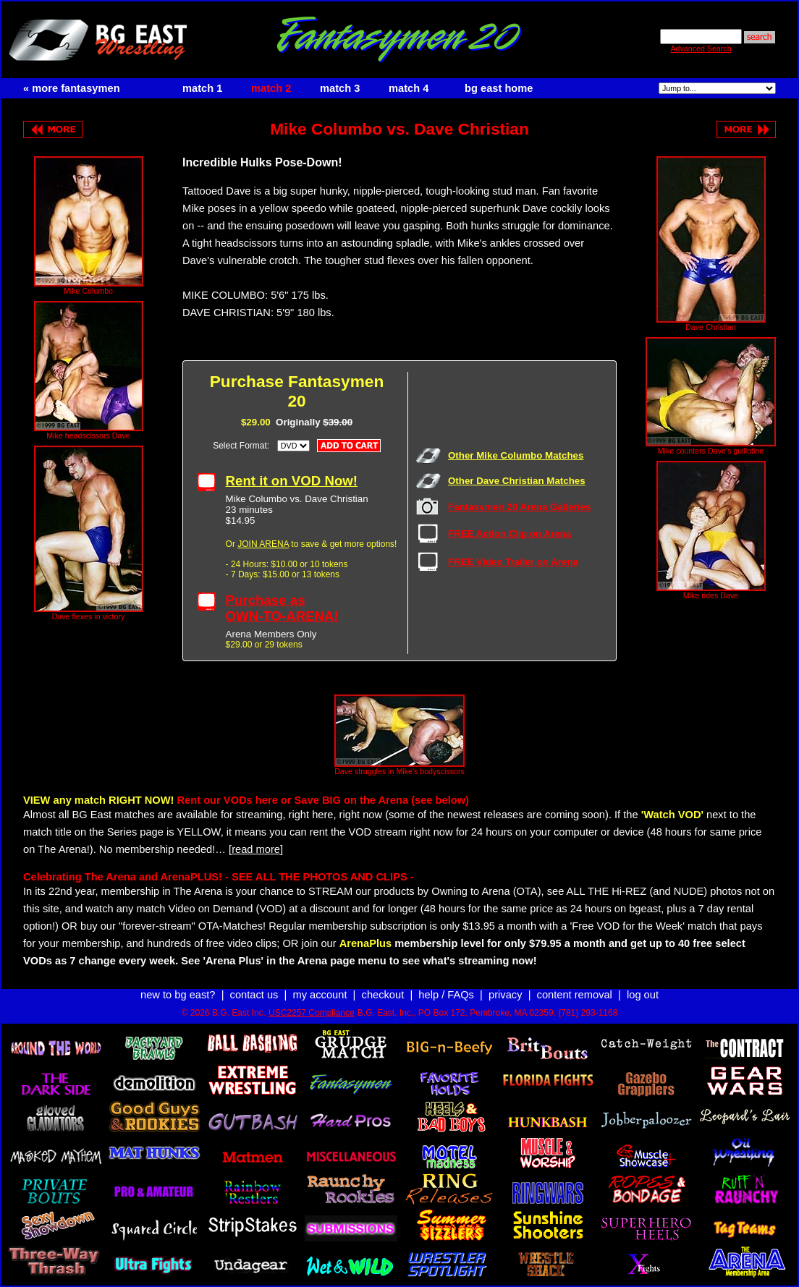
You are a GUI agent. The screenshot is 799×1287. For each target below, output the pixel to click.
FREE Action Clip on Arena (509, 533)
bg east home (499, 88)
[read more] (256, 849)
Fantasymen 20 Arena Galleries (519, 506)
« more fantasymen (71, 88)
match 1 (202, 88)
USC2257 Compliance (312, 1013)
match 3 (340, 88)
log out (643, 995)
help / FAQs (446, 995)
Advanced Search (700, 48)
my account (320, 995)
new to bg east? (177, 995)
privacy (505, 995)
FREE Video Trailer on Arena (513, 561)
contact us (254, 995)
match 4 (408, 88)
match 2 (271, 88)
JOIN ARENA (263, 544)
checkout (383, 995)
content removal (574, 995)
